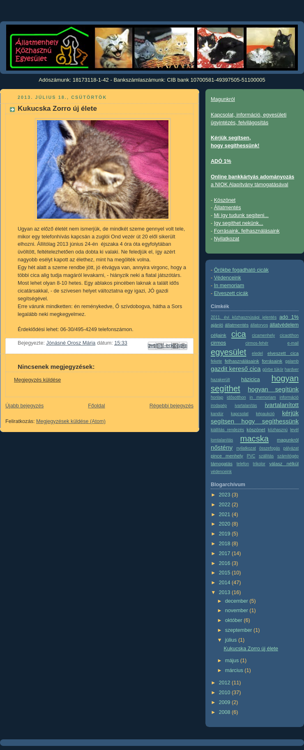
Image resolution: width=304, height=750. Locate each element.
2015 (225, 573)
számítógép (288, 456)
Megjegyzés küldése (37, 380)
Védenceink (227, 278)
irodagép (219, 405)
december (237, 601)
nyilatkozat (246, 448)
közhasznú (278, 430)
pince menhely (227, 455)
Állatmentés (227, 207)
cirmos (218, 343)
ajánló (217, 324)
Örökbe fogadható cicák (241, 270)
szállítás (266, 456)
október (234, 620)
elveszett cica (283, 353)
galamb (292, 361)
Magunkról (223, 99)
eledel (257, 353)
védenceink (221, 471)
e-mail (293, 343)
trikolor (259, 464)
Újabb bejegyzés (24, 406)
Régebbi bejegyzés (171, 406)
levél (294, 430)
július (231, 640)
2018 (225, 543)
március (235, 670)
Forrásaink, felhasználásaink (247, 231)
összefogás (269, 448)
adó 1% (289, 317)
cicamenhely (263, 335)
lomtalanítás (222, 440)
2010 (225, 692)
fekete (216, 361)
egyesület (228, 352)
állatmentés (237, 324)
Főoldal (96, 406)
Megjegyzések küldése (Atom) (71, 421)
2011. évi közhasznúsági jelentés (243, 317)
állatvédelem (284, 325)
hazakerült (220, 379)
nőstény (222, 447)
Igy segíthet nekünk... (238, 223)
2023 (225, 495)
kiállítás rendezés (227, 430)
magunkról (288, 439)
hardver (292, 369)
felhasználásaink (242, 361)
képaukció (265, 414)
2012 (225, 683)
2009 (225, 702)
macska (254, 438)
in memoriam (262, 397)
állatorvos (259, 325)
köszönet (255, 429)
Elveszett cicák (231, 293)
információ (289, 397)
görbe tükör (273, 369)
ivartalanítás (246, 405)
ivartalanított (282, 404)
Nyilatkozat (227, 239)
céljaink (218, 335)
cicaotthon (289, 335)
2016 (225, 563)
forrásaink (272, 361)
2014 (225, 582)
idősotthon (236, 397)
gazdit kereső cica (235, 368)
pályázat (291, 448)
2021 (225, 514)
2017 (225, 553)
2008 (225, 712)
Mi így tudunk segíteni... (241, 215)
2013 (225, 592)
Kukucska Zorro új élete (251, 649)
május (232, 660)
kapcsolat (240, 414)
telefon (243, 464)
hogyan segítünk (273, 389)
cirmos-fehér (256, 343)
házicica (250, 379)
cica (238, 333)
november (237, 610)
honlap (217, 397)
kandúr (217, 414)
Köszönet (225, 200)
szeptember (239, 630)
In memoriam (229, 285)
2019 (225, 534)
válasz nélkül (284, 463)
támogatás (222, 463)
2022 (225, 505)
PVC (251, 456)
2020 (225, 524)
